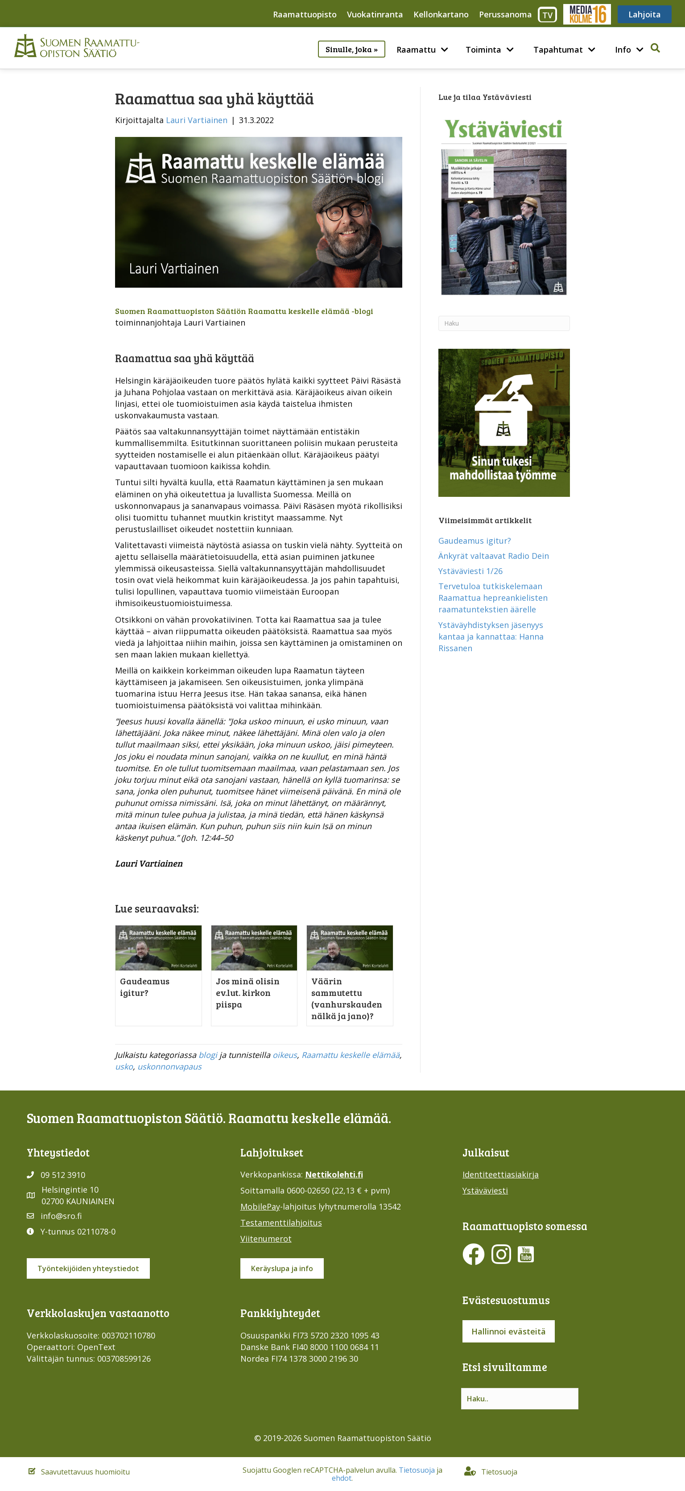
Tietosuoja (417, 1470)
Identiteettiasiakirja (500, 1174)
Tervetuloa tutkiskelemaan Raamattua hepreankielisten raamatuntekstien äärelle (493, 598)
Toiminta (483, 49)
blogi (207, 1054)
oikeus (284, 1054)
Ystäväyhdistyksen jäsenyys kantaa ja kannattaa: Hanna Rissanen (491, 636)
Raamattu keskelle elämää (350, 1054)
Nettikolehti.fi (334, 1174)
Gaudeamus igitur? (144, 987)
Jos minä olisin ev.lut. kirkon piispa (248, 992)
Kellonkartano (441, 14)
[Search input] (519, 1398)
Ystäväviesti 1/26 (470, 571)
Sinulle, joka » (352, 49)
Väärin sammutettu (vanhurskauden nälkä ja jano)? (346, 998)
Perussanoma (505, 14)
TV (547, 15)
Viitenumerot (266, 1238)
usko (124, 1066)
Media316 (587, 14)
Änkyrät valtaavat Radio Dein (493, 555)
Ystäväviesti (485, 1190)
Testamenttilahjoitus (281, 1222)
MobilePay (260, 1206)
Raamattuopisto (305, 14)
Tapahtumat (558, 49)
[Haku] (504, 323)
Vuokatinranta (375, 14)
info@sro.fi (61, 1215)
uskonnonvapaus (169, 1066)
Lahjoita (644, 14)
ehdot (341, 1478)
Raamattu (416, 49)
